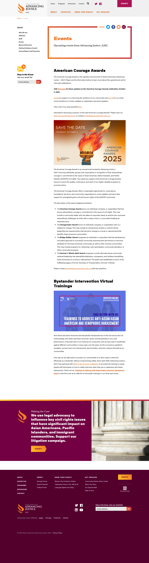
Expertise (66, 12)
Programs (61, 4)
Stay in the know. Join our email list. (109, 505)
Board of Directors (25, 45)
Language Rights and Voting (64, 487)
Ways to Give (89, 490)
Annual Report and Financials (29, 51)
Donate (124, 3)
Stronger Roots (42, 481)
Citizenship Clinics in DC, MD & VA (66, 484)
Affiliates (22, 36)
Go (38, 82)
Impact (54, 12)
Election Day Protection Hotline (65, 481)
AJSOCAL (57, 518)
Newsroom (72, 4)
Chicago (48, 518)
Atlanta (65, 518)
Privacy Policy (57, 533)
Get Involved (103, 12)
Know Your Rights (84, 12)
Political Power (42, 487)
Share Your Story (90, 484)
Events (21, 42)
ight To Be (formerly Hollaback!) (86, 364)
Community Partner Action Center (96, 481)
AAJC (41, 518)
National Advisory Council (28, 48)
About (53, 4)
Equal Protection (42, 484)
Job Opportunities (91, 487)
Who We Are (23, 32)
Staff (20, 39)
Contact (81, 4)
